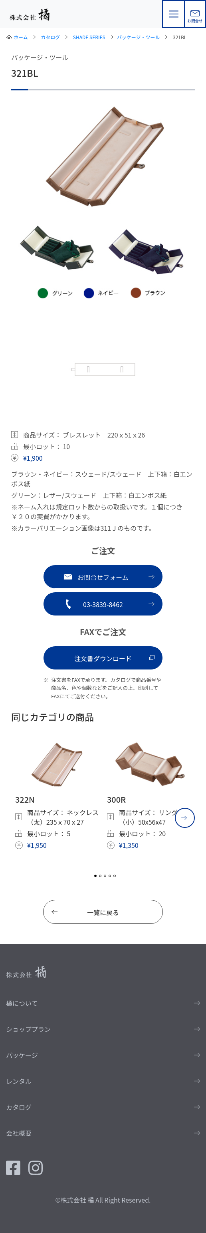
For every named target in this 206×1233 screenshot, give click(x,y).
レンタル (19, 1081)
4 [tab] (110, 876)
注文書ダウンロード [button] (103, 658)
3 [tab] (105, 876)
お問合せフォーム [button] (103, 577)
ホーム (21, 37)
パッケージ (22, 1055)
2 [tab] (100, 876)
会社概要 (19, 1133)
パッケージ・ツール (138, 37)
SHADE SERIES (89, 37)
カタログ (50, 37)
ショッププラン (28, 1029)
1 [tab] (95, 876)
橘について (22, 1003)
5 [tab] (114, 876)
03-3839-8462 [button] (103, 604)
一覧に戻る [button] (103, 912)
